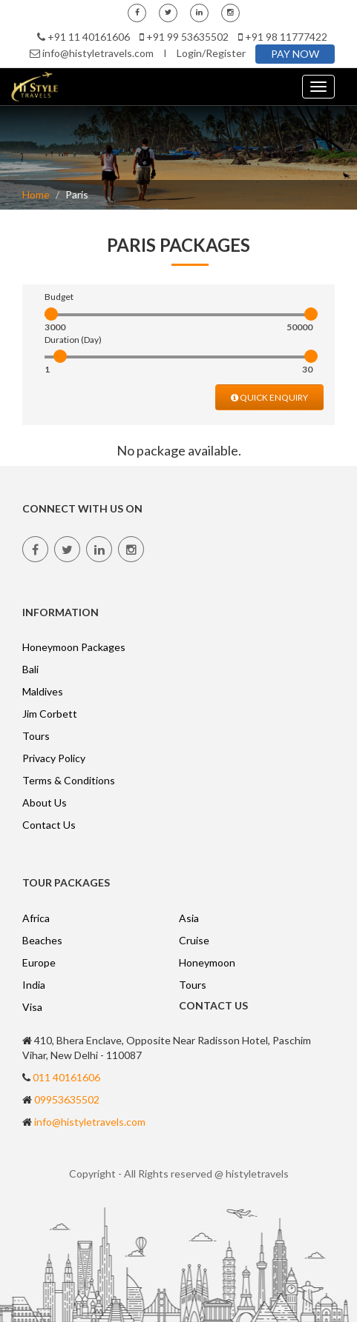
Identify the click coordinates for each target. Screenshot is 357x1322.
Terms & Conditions (68, 780)
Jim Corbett (49, 713)
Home (36, 194)
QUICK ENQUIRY (269, 397)
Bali (30, 669)
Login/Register (211, 53)
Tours (36, 736)
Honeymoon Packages (73, 647)
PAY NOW (295, 53)
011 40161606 (66, 1077)
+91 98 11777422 (286, 36)
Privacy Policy (53, 758)
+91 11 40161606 (89, 36)
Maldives (42, 691)
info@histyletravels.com (98, 53)
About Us (44, 802)
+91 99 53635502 (187, 36)
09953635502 (66, 1099)
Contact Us (49, 824)
